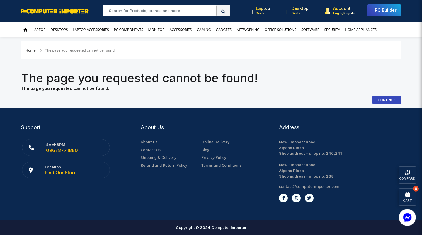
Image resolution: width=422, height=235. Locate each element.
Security (332, 29)
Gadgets (224, 29)
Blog (205, 149)
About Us (149, 141)
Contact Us (151, 149)
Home (30, 50)
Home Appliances (361, 29)
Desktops (59, 29)
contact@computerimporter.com (309, 186)
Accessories (180, 29)
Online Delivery (215, 141)
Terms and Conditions (221, 165)
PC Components (128, 29)
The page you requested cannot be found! (80, 50)
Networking (248, 29)
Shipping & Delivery (158, 157)
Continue (386, 100)
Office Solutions (280, 29)
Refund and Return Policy (164, 165)
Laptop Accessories (91, 29)
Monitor (156, 29)
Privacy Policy (213, 157)
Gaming (204, 29)
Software (310, 29)
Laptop (39, 29)
